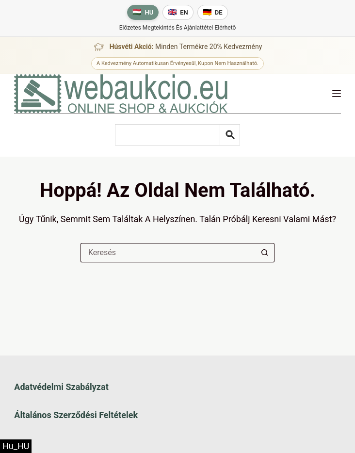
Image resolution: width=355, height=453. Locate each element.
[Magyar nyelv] (143, 12)
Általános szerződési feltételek (76, 415)
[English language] (178, 12)
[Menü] (336, 93)
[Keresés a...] (168, 252)
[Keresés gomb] (264, 252)
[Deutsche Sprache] (212, 12)
